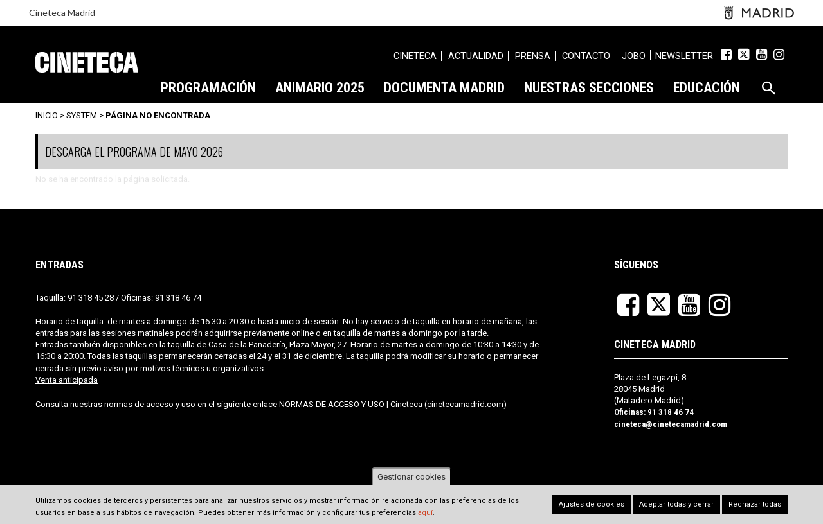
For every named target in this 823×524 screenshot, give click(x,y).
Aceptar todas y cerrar (676, 505)
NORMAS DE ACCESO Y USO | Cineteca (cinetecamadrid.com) (393, 404)
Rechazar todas (754, 505)
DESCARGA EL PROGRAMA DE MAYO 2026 (134, 151)
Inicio (46, 115)
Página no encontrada (157, 115)
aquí (425, 513)
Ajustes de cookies (591, 505)
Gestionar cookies (411, 477)
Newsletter (684, 56)
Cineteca (86, 62)
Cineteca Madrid (62, 12)
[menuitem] (415, 57)
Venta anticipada (66, 380)
